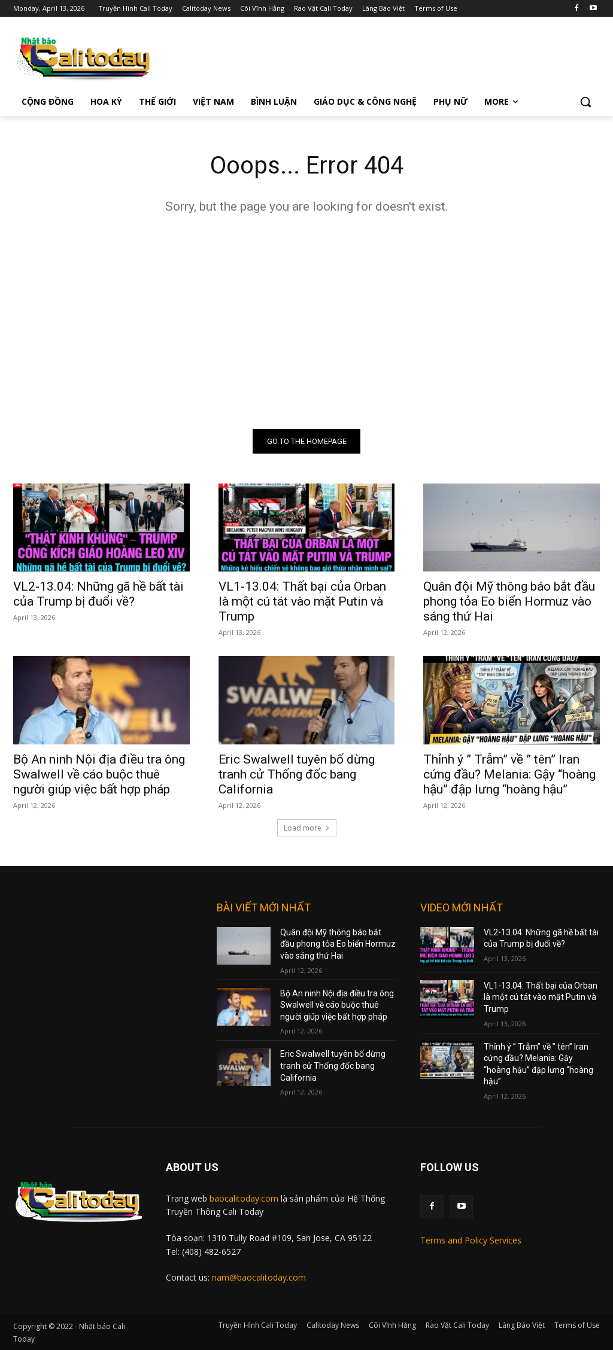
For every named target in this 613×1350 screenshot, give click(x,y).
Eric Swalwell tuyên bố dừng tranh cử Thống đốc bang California (297, 774)
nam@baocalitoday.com (259, 1277)
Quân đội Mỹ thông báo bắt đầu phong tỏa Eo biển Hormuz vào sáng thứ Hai (509, 602)
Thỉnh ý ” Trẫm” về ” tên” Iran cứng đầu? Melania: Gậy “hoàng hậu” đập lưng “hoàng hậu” (509, 774)
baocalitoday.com (244, 1198)
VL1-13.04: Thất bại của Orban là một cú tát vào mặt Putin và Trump (302, 602)
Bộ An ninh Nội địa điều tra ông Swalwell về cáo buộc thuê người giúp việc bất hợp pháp (99, 774)
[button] (585, 101)
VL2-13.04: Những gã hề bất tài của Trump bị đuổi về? (98, 594)
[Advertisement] (306, 321)
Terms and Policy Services (470, 1240)
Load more (307, 828)
